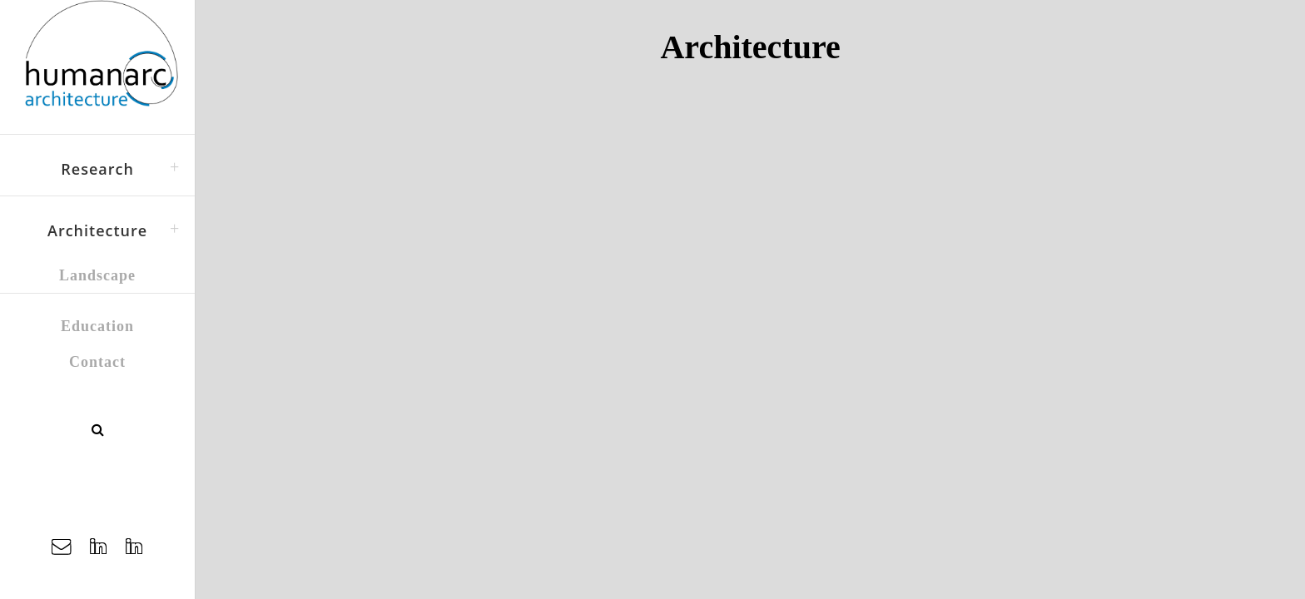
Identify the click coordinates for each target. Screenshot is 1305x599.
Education (97, 326)
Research (97, 169)
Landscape (97, 275)
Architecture (97, 230)
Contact (97, 362)
